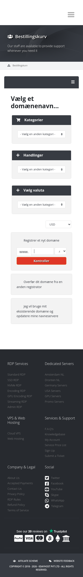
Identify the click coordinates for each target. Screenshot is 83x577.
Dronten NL (52, 380)
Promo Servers (54, 402)
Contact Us (15, 489)
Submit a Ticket (55, 456)
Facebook (54, 483)
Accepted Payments (20, 483)
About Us (13, 478)
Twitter (52, 478)
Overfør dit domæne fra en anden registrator (39, 284)
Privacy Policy (16, 494)
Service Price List (55, 445)
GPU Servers (53, 396)
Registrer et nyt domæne (38, 240)
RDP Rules (14, 499)
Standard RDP (16, 374)
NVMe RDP (14, 385)
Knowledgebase (55, 434)
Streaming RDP (17, 402)
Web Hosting (16, 439)
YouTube (54, 489)
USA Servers (53, 391)
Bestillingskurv (20, 65)
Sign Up (50, 450)
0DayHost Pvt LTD (49, 566)
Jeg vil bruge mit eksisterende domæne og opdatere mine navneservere (37, 311)
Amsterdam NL (54, 374)
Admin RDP (15, 407)
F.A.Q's (49, 429)
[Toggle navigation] (71, 14)
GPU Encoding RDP (20, 396)
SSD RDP (13, 380)
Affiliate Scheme (25, 560)
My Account (52, 440)
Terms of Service (18, 510)
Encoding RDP (17, 391)
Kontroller (41, 261)
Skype (52, 495)
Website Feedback (61, 560)
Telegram (54, 506)
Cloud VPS (14, 433)
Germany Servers (56, 385)
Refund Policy (16, 505)
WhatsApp (54, 500)
